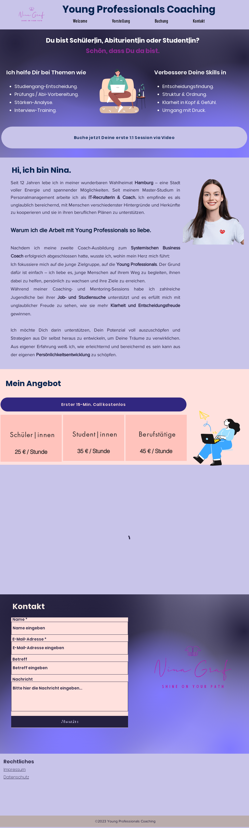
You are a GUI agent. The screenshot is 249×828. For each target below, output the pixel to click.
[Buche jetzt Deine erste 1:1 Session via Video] (124, 137)
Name (18, 619)
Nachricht (22, 679)
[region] (31, 438)
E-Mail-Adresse (28, 639)
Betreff (19, 659)
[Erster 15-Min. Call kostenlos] (93, 404)
